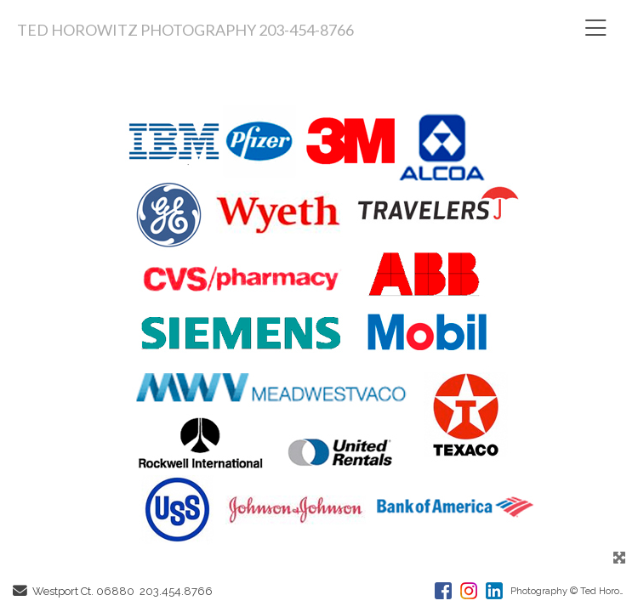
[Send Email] (20, 592)
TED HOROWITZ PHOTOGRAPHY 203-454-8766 (185, 29)
